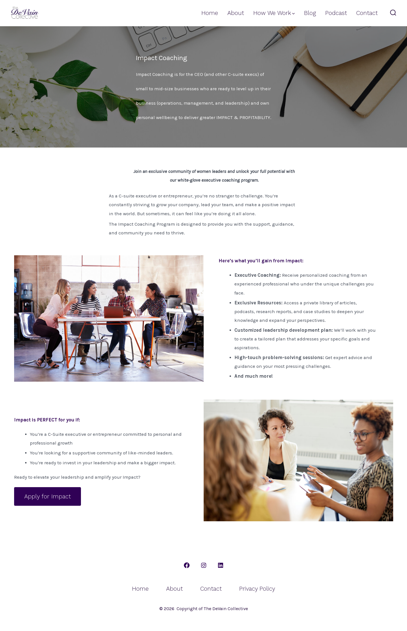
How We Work (274, 13)
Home (209, 13)
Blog (310, 13)
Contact (367, 13)
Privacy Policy (257, 588)
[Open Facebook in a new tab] (187, 565)
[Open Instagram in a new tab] (204, 565)
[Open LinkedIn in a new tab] (220, 565)
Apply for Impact (47, 496)
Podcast (336, 13)
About (235, 13)
